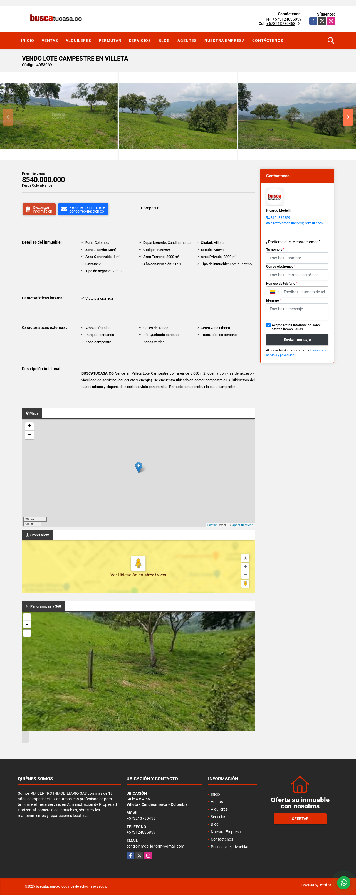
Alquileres (78, 40)
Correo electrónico (280, 266)
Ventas (50, 40)
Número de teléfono (281, 283)
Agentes (187, 40)
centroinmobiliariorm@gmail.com (297, 223)
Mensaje (273, 300)
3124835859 (280, 217)
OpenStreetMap (242, 525)
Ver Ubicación (124, 575)
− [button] (29, 435)
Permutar (110, 40)
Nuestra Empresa (224, 40)
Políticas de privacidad (230, 846)
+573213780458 (280, 23)
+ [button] (29, 426)
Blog (164, 40)
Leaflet (212, 525)
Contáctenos (267, 40)
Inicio (27, 40)
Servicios (140, 40)
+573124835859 (287, 19)
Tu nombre (275, 249)
